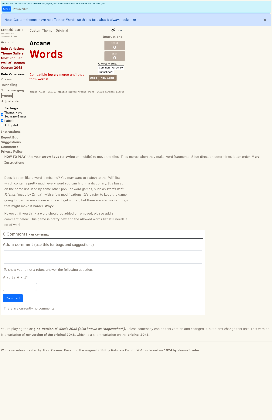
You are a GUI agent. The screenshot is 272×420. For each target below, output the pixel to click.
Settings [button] (11, 108)
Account (7, 42)
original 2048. (139, 334)
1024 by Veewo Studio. (182, 350)
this (46, 244)
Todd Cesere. (53, 350)
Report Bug (10, 137)
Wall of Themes (13, 62)
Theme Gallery (12, 53)
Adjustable (10, 101)
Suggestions (11, 142)
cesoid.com (12, 29)
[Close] (265, 19)
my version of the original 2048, (51, 334)
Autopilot (11, 125)
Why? (49, 206)
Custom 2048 (11, 67)
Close (6, 9)
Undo (93, 78)
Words (7, 95)
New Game (107, 78)
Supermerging (12, 90)
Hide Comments (39, 234)
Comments (9, 146)
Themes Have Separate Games (15, 114)
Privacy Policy (20, 8)
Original (62, 30)
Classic (6, 79)
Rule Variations (13, 48)
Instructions (11, 131)
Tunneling (9, 84)
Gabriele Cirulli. (123, 350)
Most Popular (11, 58)
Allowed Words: (107, 63)
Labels (9, 120)
